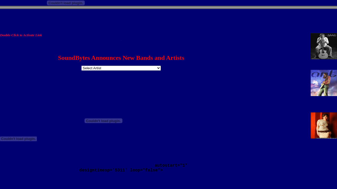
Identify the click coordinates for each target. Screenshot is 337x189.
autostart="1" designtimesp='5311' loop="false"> (121, 168)
